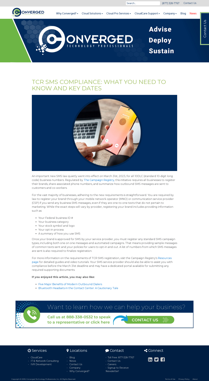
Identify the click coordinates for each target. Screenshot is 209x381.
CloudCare (36, 357)
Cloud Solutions (92, 13)
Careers (112, 364)
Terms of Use (170, 379)
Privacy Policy (183, 379)
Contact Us (190, 3)
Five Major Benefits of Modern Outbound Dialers (70, 284)
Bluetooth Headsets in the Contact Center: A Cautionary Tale (78, 288)
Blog (183, 13)
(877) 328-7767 (170, 3)
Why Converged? (67, 13)
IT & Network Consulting (45, 360)
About (195, 379)
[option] (104, 40)
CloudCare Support (147, 13)
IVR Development (41, 364)
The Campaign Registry (99, 180)
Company (170, 13)
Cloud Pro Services (118, 13)
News (193, 13)
